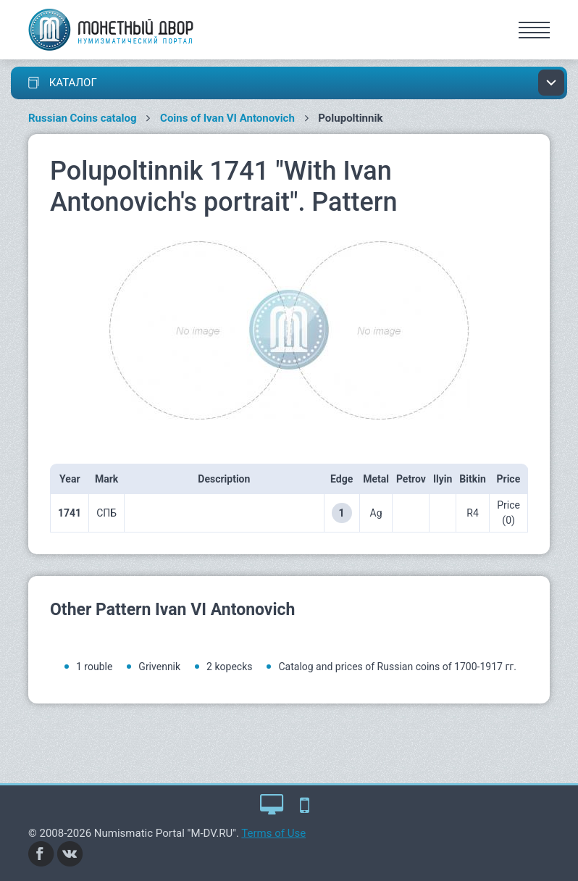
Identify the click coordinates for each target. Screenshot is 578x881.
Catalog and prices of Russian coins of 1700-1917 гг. (397, 666)
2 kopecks (229, 666)
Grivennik (159, 666)
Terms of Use (273, 833)
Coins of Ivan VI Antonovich (227, 118)
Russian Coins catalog (82, 118)
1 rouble (94, 666)
